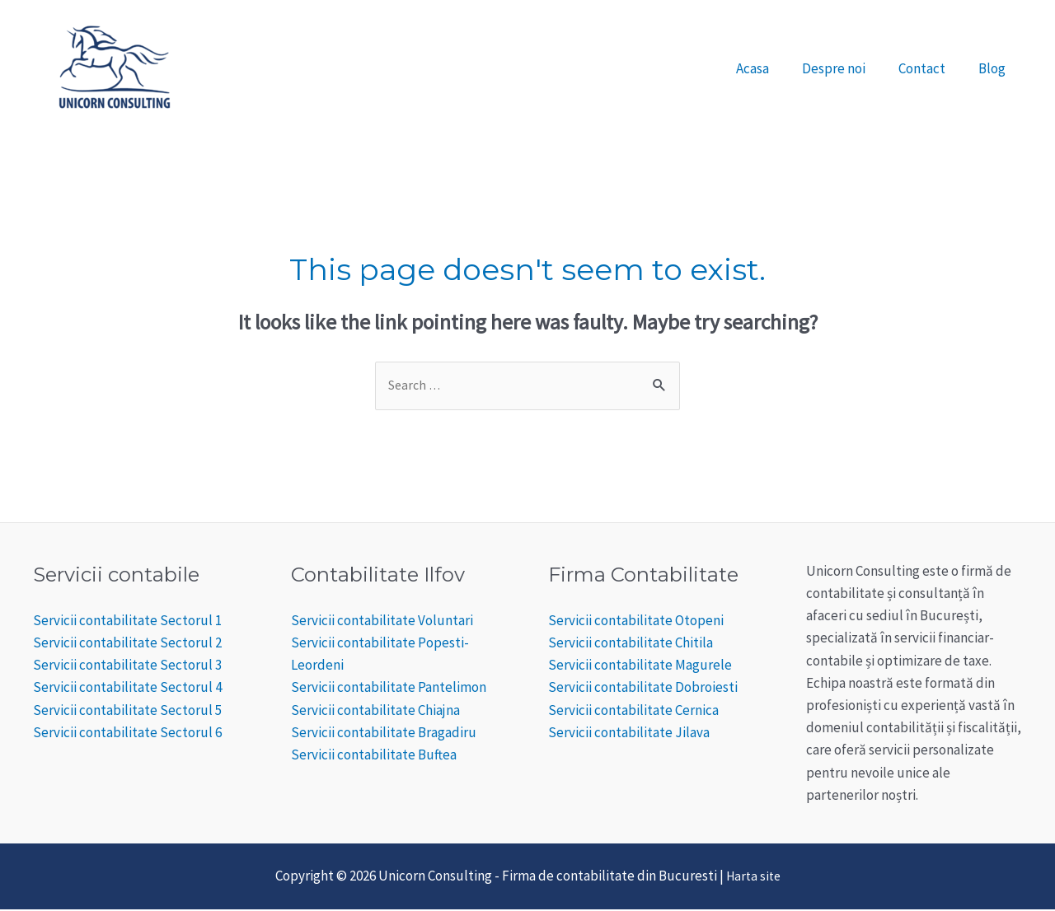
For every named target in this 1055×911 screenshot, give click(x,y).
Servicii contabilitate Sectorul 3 (127, 667)
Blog (994, 68)
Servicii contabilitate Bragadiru (383, 734)
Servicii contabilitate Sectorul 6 (127, 734)
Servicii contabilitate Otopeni (636, 622)
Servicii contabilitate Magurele (640, 667)
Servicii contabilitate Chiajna (375, 712)
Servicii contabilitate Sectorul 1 (127, 622)
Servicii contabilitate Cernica (633, 712)
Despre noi (846, 68)
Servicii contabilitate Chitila (630, 644)
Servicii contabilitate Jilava (629, 734)
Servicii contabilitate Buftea (374, 756)
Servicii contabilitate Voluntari (382, 622)
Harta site (753, 878)
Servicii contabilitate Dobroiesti (643, 689)
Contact (929, 68)
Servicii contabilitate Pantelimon (388, 689)
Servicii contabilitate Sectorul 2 (127, 644)
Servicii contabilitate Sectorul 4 (127, 689)
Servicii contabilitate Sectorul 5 (127, 712)
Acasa (769, 68)
